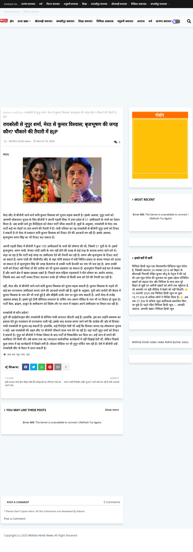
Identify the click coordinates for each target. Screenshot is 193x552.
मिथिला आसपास (139, 4)
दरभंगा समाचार (28, 4)
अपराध (141, 21)
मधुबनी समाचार (71, 4)
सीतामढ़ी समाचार (43, 21)
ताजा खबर (23, 21)
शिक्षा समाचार (85, 21)
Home (7, 112)
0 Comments (112, 502)
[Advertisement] (96, 58)
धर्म (41, 4)
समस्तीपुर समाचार (99, 4)
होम (12, 21)
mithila (17, 112)
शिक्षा (84, 4)
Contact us (11, 4)
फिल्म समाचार (53, 4)
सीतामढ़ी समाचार (119, 4)
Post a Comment (14, 518)
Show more (112, 409)
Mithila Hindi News (41, 535)
